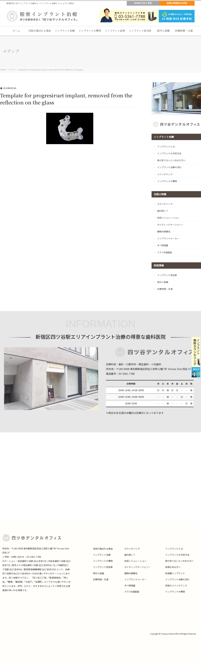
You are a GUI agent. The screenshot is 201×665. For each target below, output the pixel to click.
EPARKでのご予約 (143, 3)
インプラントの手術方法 (169, 153)
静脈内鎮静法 (163, 231)
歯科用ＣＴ (162, 210)
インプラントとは (166, 146)
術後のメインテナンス (176, 585)
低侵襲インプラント (175, 573)
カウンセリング (165, 203)
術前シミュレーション (168, 217)
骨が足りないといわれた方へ (171, 160)
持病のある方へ (173, 567)
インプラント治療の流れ (169, 167)
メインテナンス (165, 174)
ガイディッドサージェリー (170, 224)
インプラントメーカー (168, 238)
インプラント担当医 (167, 275)
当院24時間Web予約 (177, 3)
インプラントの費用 (167, 181)
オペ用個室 (162, 245)
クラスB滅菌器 (164, 252)
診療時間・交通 (165, 288)
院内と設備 (162, 282)
